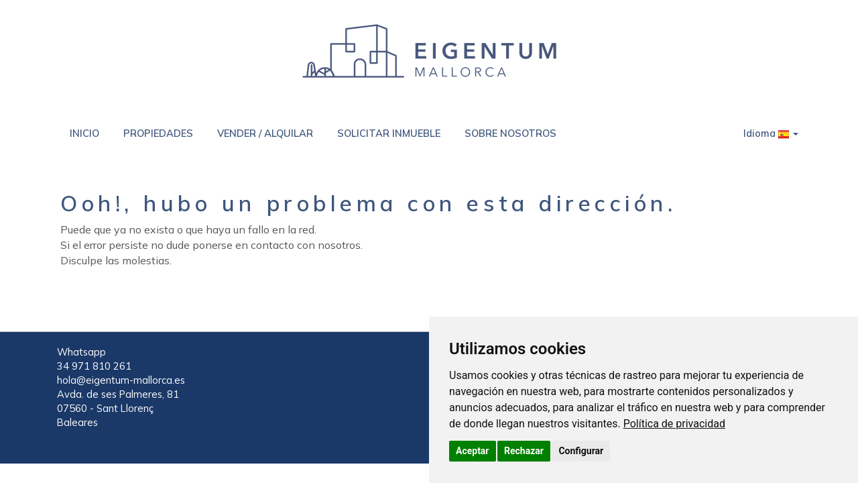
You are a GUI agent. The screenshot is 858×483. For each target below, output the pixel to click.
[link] (674, 423)
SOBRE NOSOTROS (510, 133)
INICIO (84, 133)
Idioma (770, 133)
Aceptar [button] (472, 450)
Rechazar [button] (524, 450)
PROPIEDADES (158, 133)
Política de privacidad (674, 423)
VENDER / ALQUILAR (265, 133)
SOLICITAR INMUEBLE (388, 133)
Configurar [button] (580, 450)
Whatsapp (81, 351)
